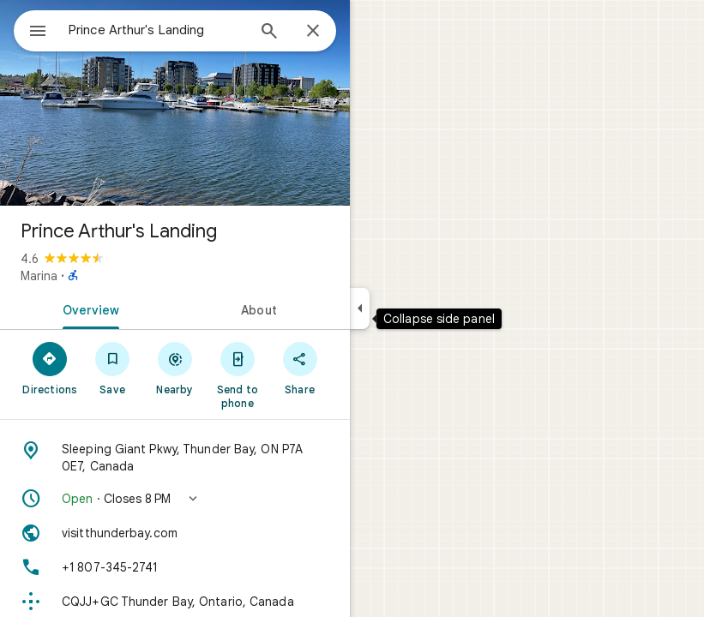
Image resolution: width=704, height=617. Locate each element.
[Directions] (50, 367)
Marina (39, 276)
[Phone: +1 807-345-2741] (175, 567)
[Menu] (38, 32)
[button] (175, 499)
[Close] (313, 31)
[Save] (112, 367)
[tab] (87, 308)
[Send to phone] (237, 374)
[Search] (269, 32)
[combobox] (157, 30)
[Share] (299, 367)
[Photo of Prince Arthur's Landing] (175, 103)
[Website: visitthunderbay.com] (175, 533)
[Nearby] (175, 367)
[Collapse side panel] (360, 308)
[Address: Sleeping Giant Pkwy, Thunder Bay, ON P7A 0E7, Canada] (175, 458)
